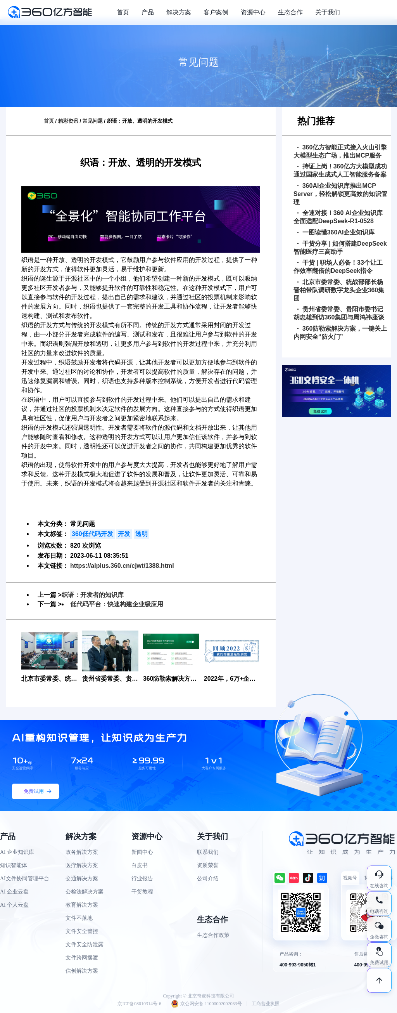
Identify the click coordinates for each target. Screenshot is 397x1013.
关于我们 (327, 12)
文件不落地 (79, 918)
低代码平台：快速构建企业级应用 (116, 604)
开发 (124, 534)
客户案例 (216, 12)
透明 (141, 534)
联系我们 (208, 852)
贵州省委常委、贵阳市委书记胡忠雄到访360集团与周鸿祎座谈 (339, 313)
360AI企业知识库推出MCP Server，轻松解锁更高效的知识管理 (340, 193)
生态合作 (290, 12)
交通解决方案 (82, 878)
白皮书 (139, 865)
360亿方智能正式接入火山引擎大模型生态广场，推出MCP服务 (340, 151)
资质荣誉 (208, 865)
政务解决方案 (82, 852)
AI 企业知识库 (17, 852)
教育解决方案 (82, 905)
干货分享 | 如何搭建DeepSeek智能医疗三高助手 (340, 247)
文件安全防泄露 (85, 944)
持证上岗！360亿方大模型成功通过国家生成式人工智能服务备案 (340, 170)
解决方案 (178, 12)
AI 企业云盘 (14, 892)
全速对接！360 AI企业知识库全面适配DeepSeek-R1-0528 (338, 217)
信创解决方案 (82, 971)
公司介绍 (208, 878)
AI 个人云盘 (14, 905)
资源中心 (253, 12)
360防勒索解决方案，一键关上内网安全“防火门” (340, 332)
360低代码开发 (92, 534)
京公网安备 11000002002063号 (206, 1004)
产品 (148, 12)
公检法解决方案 (85, 892)
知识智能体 (13, 865)
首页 (123, 12)
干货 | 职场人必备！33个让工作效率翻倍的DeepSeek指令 (338, 266)
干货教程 (142, 892)
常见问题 (93, 121)
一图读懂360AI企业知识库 (336, 232)
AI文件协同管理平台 (24, 878)
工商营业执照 (266, 1003)
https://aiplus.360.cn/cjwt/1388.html (122, 565)
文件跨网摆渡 (82, 958)
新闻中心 (142, 852)
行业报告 (142, 878)
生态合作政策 (213, 935)
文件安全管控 (82, 931)
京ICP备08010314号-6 (139, 1003)
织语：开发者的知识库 (93, 594)
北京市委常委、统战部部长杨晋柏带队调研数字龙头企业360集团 (339, 290)
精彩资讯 (68, 121)
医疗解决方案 (82, 865)
